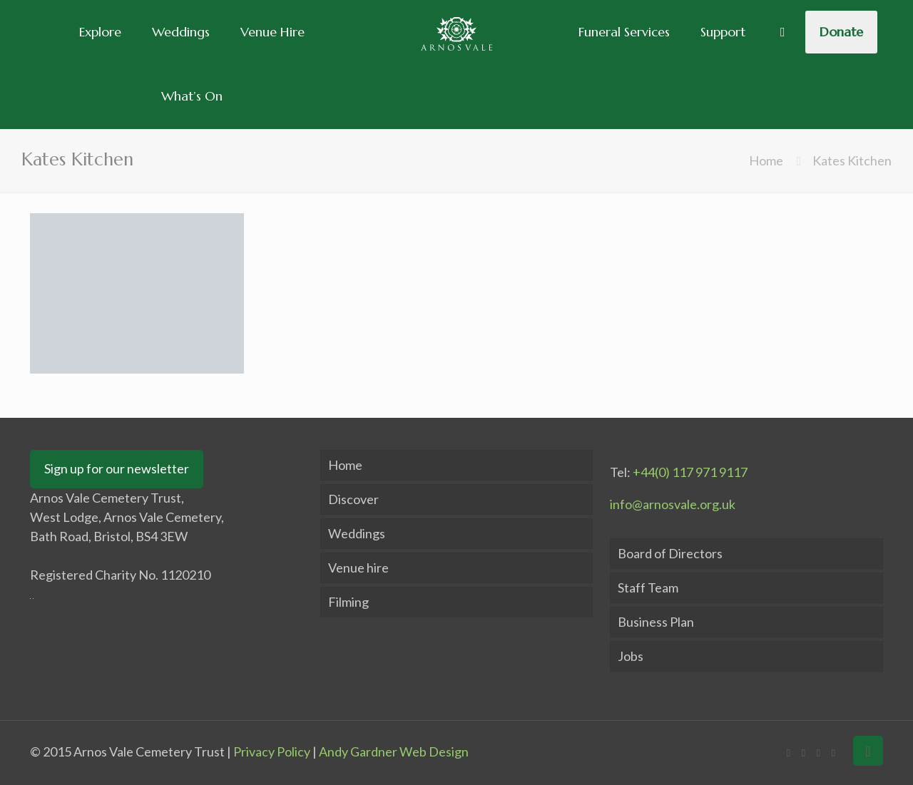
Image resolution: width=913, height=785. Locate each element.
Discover (353, 499)
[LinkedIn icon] (818, 752)
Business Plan (656, 622)
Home (766, 160)
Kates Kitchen (852, 160)
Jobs (630, 656)
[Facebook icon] (788, 752)
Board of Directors (670, 553)
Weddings (356, 533)
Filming (348, 602)
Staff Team (648, 587)
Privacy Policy (271, 751)
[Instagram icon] (833, 752)
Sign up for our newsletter (116, 468)
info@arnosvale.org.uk (672, 504)
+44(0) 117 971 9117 (690, 472)
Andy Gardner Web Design (394, 751)
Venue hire (358, 567)
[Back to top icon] (868, 751)
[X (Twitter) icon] (803, 752)
